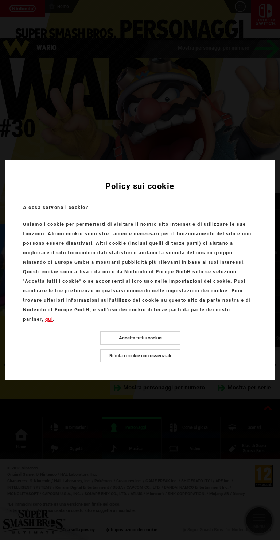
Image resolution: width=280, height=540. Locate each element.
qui (49, 319)
